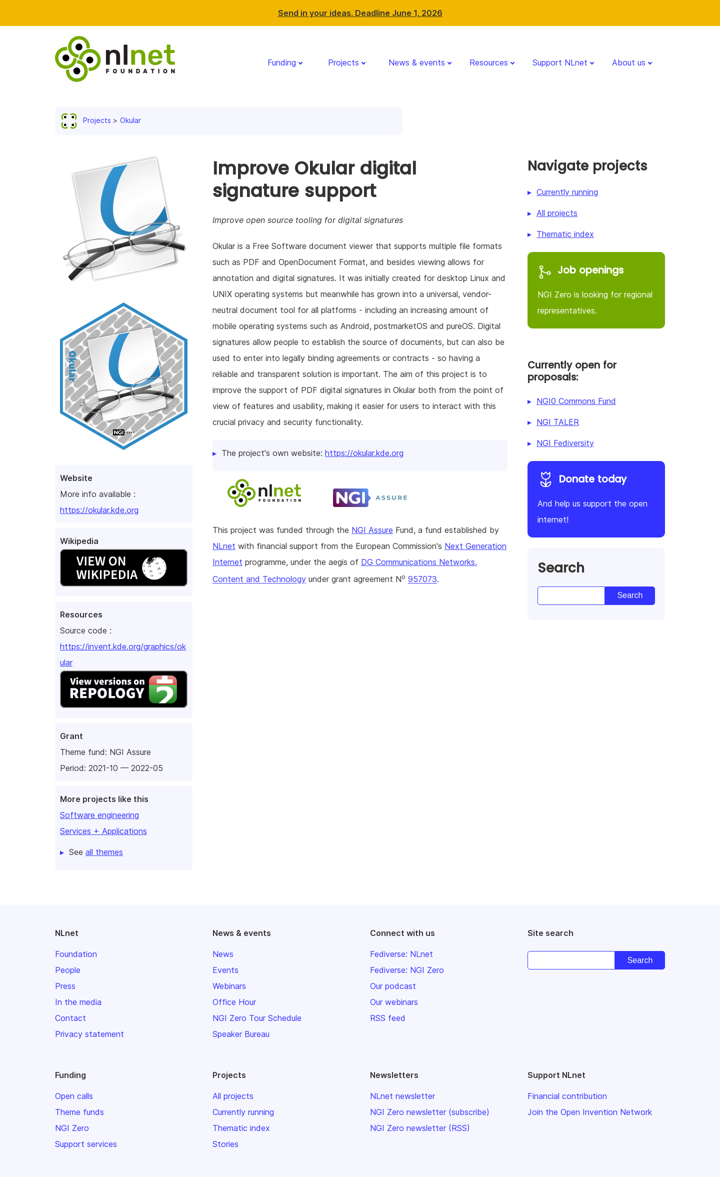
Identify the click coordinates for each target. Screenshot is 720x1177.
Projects (343, 63)
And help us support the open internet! (596, 497)
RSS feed (388, 1018)
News (223, 954)
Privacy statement (89, 1034)
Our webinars (394, 1002)
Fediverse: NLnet (401, 954)
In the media (78, 1002)
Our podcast (393, 986)
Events (225, 970)
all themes (104, 852)
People (67, 970)
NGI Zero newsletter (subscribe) (430, 1112)
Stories (225, 1144)
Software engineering (99, 815)
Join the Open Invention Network (590, 1112)
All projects (557, 213)
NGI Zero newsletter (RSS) (420, 1128)
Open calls (74, 1096)
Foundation (76, 954)
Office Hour (234, 1002)
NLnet (224, 546)
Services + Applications (103, 831)
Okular (130, 120)
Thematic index (565, 234)
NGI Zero (72, 1128)
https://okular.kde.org (99, 510)
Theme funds (79, 1112)
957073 (422, 579)
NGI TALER (557, 422)
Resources (489, 63)
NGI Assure (372, 530)
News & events (416, 63)
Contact (70, 1018)
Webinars (229, 986)
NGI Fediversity (565, 443)
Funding (282, 63)
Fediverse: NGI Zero (407, 970)
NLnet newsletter (402, 1096)
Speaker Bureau (241, 1034)
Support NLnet (560, 63)
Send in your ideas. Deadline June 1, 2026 (360, 13)
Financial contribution (567, 1096)
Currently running (567, 192)
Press (65, 986)
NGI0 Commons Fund (576, 401)
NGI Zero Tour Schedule (257, 1018)
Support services (86, 1144)
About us (629, 63)
